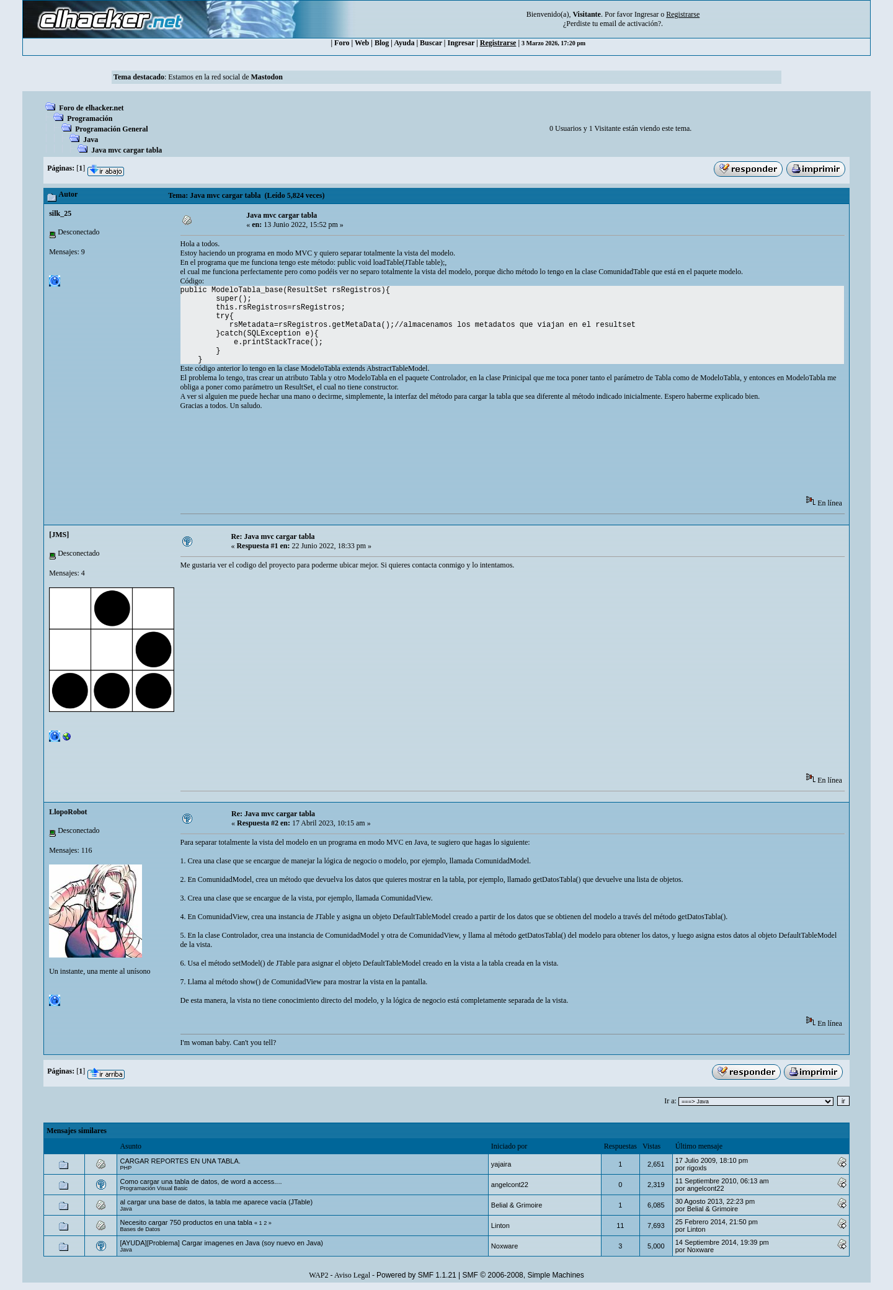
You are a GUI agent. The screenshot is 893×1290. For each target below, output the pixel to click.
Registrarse (498, 42)
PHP (125, 1168)
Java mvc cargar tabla (126, 150)
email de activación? (630, 23)
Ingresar (646, 14)
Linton (500, 1225)
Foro (341, 42)
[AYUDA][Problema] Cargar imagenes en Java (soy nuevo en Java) (221, 1243)
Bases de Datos (140, 1229)
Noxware (504, 1246)
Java (90, 139)
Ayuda (404, 42)
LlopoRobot (68, 811)
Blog (382, 42)
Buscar (431, 42)
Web (362, 42)
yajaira (501, 1164)
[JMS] (59, 534)
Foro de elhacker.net (91, 108)
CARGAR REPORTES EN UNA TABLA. (180, 1161)
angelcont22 (509, 1184)
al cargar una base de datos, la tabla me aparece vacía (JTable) (216, 1202)
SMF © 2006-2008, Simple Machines (523, 1275)
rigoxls (697, 1168)
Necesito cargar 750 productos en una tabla (186, 1222)
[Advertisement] (406, 457)
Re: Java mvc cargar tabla (272, 536)
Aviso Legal (352, 1275)
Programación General (111, 129)
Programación (89, 118)
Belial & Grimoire (517, 1205)
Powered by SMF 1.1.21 (416, 1275)
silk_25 (60, 213)
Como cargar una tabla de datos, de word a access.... (201, 1181)
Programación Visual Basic (153, 1188)
